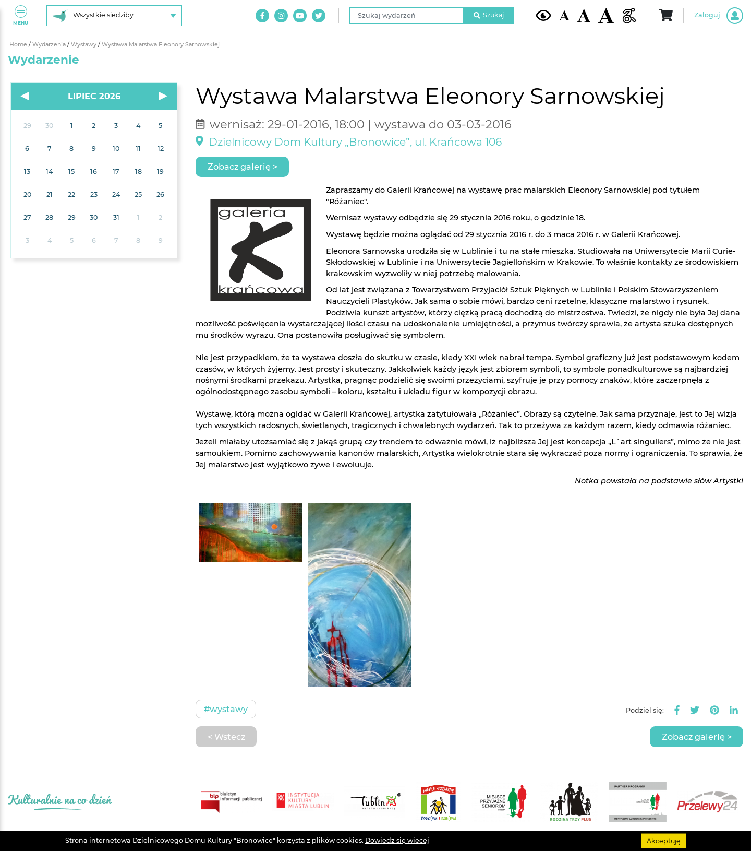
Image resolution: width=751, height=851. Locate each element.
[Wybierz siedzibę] (114, 15)
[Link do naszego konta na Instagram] (281, 15)
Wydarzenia (49, 44)
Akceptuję (664, 840)
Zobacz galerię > (242, 166)
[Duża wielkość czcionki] (606, 15)
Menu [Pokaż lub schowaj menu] (20, 15)
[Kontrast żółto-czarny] (543, 15)
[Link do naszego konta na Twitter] (318, 15)
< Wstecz (226, 736)
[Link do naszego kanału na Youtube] (300, 15)
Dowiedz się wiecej (397, 840)
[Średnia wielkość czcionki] (583, 15)
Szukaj (489, 15)
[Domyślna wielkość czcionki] (564, 15)
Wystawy (84, 44)
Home (19, 44)
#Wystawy (226, 709)
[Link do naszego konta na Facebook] (262, 15)
